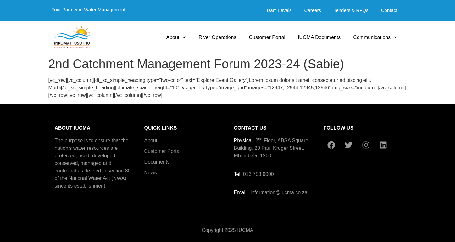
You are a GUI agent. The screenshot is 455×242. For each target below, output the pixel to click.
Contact (389, 10)
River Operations (217, 37)
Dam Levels (279, 10)
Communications (375, 37)
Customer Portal (267, 37)
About (176, 37)
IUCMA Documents (319, 37)
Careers (312, 10)
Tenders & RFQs (351, 10)
